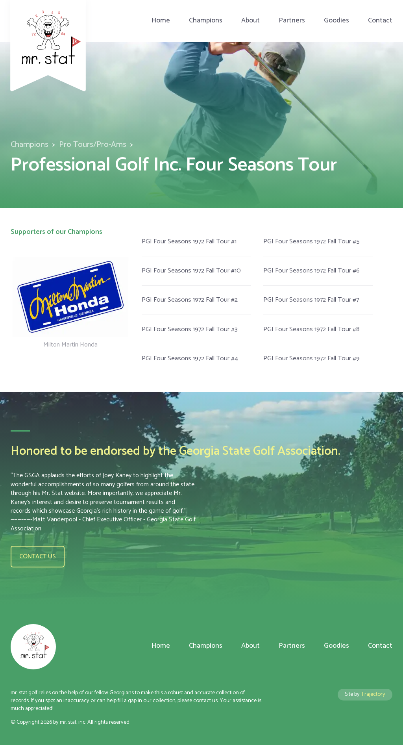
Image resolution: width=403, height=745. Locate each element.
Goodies (336, 20)
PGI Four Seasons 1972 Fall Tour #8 (311, 329)
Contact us (37, 556)
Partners (292, 20)
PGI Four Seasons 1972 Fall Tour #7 (311, 300)
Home (161, 20)
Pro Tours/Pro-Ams (92, 144)
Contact (380, 20)
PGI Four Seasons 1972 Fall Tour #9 (311, 358)
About (250, 20)
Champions (205, 20)
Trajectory (373, 694)
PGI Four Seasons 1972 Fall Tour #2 (190, 300)
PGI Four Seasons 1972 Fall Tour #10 (191, 270)
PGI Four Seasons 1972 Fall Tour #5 (311, 241)
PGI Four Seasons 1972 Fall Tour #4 (190, 358)
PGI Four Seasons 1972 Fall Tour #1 (189, 241)
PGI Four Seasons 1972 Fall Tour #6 (311, 270)
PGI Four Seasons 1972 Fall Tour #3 (190, 329)
